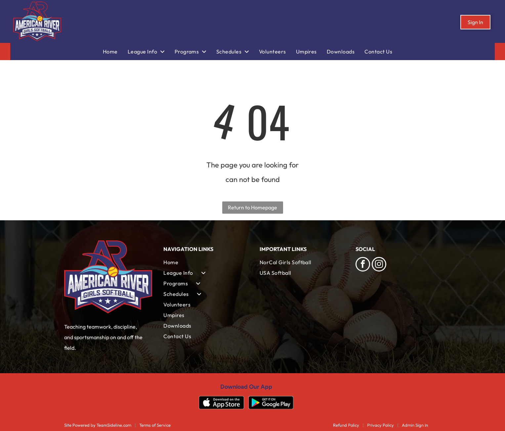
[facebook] (363, 265)
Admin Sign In (415, 425)
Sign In (475, 22)
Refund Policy (346, 425)
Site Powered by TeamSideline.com (97, 425)
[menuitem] (115, 51)
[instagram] (379, 265)
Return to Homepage (252, 207)
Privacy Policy (380, 425)
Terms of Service (155, 425)
